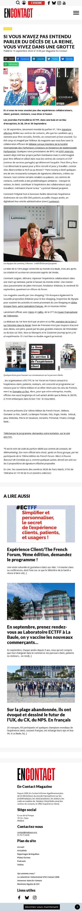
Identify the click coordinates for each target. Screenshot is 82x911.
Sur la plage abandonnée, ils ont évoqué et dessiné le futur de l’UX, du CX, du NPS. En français (39, 714)
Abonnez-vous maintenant (41, 907)
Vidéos (20, 864)
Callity (40, 312)
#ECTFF (7, 28)
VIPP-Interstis (66, 151)
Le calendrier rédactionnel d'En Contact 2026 (38, 877)
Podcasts (21, 861)
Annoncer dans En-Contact (29, 880)
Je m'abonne (36, 3)
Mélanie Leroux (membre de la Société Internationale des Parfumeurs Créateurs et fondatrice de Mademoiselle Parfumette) (40, 148)
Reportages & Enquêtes (28, 854)
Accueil (20, 847)
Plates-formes (23, 857)
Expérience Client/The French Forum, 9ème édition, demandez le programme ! (39, 554)
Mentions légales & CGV (28, 884)
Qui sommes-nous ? (26, 873)
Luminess (53, 201)
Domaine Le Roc (21, 391)
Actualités (22, 850)
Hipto (31, 312)
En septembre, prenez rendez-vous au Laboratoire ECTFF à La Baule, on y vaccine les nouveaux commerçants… (40, 634)
